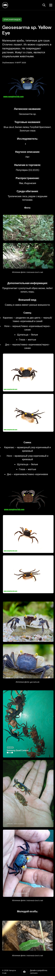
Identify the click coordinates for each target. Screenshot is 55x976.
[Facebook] (24, 971)
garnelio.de (34, 682)
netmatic (34, 973)
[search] (44, 5)
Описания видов (12, 19)
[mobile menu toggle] (50, 5)
